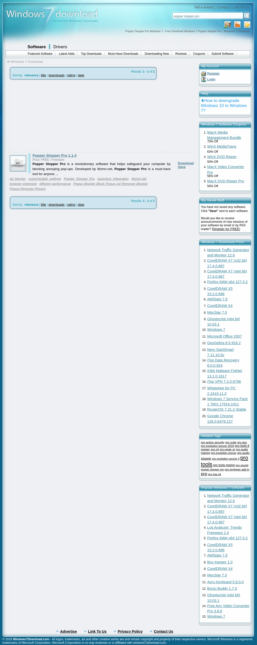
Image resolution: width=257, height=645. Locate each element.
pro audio (243, 452)
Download (186, 163)
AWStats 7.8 (217, 299)
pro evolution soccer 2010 (217, 445)
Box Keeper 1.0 (220, 562)
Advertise (68, 631)
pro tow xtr (214, 474)
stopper (206, 458)
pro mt (215, 449)
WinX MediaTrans (221, 146)
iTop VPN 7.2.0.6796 (224, 382)
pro (204, 473)
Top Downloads (91, 54)
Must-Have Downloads (123, 54)
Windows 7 (216, 330)
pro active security (213, 442)
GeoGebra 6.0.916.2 (224, 343)
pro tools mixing (224, 465)
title (43, 75)
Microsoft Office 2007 (224, 336)
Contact (223, 7)
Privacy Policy (130, 631)
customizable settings (44, 179)
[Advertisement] (50, 116)
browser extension (23, 184)
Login (211, 79)
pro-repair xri (227, 449)
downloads (56, 75)
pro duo (242, 442)
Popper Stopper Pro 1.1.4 (55, 155)
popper (205, 449)
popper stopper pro (212, 469)
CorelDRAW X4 (220, 306)
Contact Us (163, 631)
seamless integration (113, 179)
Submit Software (223, 54)
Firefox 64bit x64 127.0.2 (227, 282)
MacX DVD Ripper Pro (225, 181)
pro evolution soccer (223, 452)
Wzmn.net (139, 179)
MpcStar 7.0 (217, 312)
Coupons (199, 54)
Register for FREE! (226, 229)
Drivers (60, 46)
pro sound (242, 465)
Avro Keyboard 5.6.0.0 (225, 582)
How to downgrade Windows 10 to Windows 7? (224, 105)
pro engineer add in (237, 469)
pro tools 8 (242, 446)
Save (182, 167)
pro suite (231, 442)
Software (37, 46)
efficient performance (55, 184)
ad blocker (18, 179)
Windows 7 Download (27, 62)
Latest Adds (67, 54)
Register (213, 73)
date (81, 75)
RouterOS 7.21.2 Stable (226, 409)
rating (71, 75)
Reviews (181, 54)
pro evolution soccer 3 (225, 458)
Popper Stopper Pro (79, 179)
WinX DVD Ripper (222, 157)
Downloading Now (157, 54)
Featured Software (40, 54)
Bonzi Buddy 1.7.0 (222, 588)
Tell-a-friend (203, 7)
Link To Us (240, 7)
